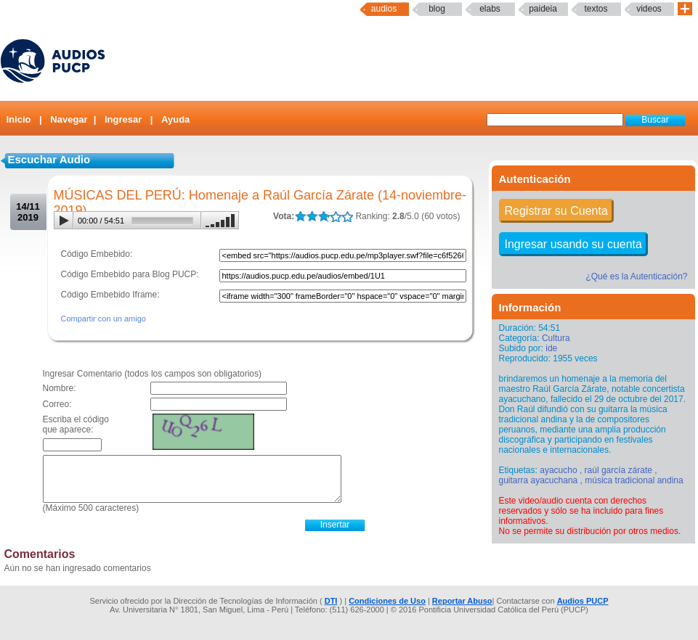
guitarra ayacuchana (538, 480)
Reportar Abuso (462, 600)
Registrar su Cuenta (556, 211)
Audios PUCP (583, 600)
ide (551, 348)
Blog (437, 9)
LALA (300, 216)
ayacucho (558, 470)
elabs (489, 9)
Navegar (68, 119)
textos (595, 9)
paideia (543, 9)
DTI (331, 600)
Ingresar (123, 119)
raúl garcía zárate (618, 470)
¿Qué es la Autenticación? (636, 276)
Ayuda (175, 119)
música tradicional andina (634, 480)
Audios (384, 9)
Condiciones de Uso (387, 600)
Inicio (19, 119)
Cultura (556, 338)
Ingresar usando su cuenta (573, 244)
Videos (649, 9)
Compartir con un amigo (103, 318)
